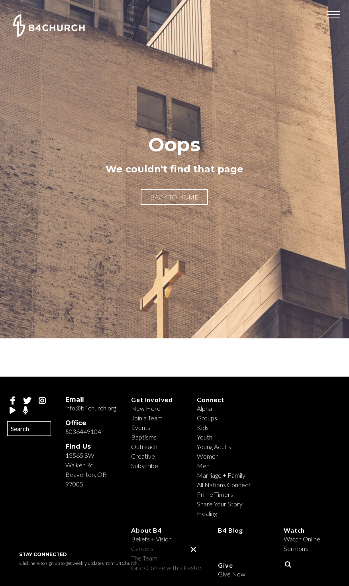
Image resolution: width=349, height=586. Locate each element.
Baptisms (144, 437)
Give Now (231, 574)
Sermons (296, 548)
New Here (146, 408)
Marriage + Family (221, 475)
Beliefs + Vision (151, 539)
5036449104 (83, 431)
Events (140, 427)
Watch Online (302, 539)
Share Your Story (220, 504)
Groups (207, 418)
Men (203, 465)
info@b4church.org (90, 408)
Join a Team (147, 418)
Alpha (204, 408)
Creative (143, 456)
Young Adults (214, 446)
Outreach (144, 446)
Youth (204, 437)
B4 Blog (230, 530)
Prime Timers (215, 494)
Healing (207, 513)
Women (208, 456)
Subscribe (144, 465)
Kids (203, 427)
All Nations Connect (224, 484)
